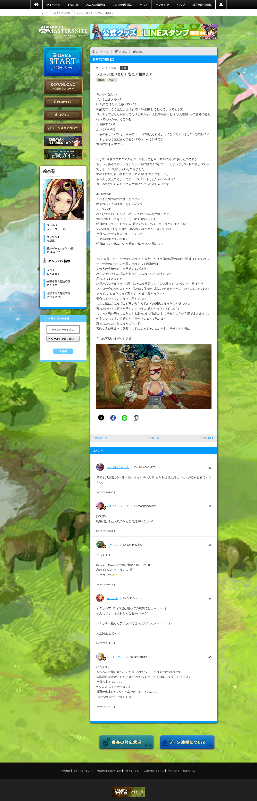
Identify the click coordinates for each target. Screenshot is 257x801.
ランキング (162, 5)
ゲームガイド (63, 154)
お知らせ (73, 5)
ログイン (63, 115)
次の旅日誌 (205, 438)
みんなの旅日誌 (122, 5)
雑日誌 (101, 79)
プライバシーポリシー (83, 770)
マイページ (53, 5)
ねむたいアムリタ (118, 506)
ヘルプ (181, 5)
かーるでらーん (118, 467)
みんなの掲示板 (95, 5)
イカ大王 (112, 598)
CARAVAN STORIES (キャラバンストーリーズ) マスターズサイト (63, 31)
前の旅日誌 (101, 438)
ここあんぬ (114, 657)
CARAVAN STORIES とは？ (63, 141)
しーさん (112, 544)
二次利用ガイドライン (154, 770)
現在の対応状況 (202, 5)
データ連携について (63, 128)
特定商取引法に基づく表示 (109, 770)
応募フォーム (189, 770)
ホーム (44, 13)
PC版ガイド (63, 102)
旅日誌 (123, 52)
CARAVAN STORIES (128, 792)
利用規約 (66, 770)
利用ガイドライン (132, 770)
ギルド (144, 5)
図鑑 (140, 52)
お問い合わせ (173, 770)
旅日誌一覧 (153, 438)
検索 (65, 351)
